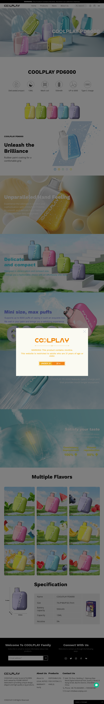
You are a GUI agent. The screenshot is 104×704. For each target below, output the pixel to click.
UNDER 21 (46, 363)
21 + (58, 363)
